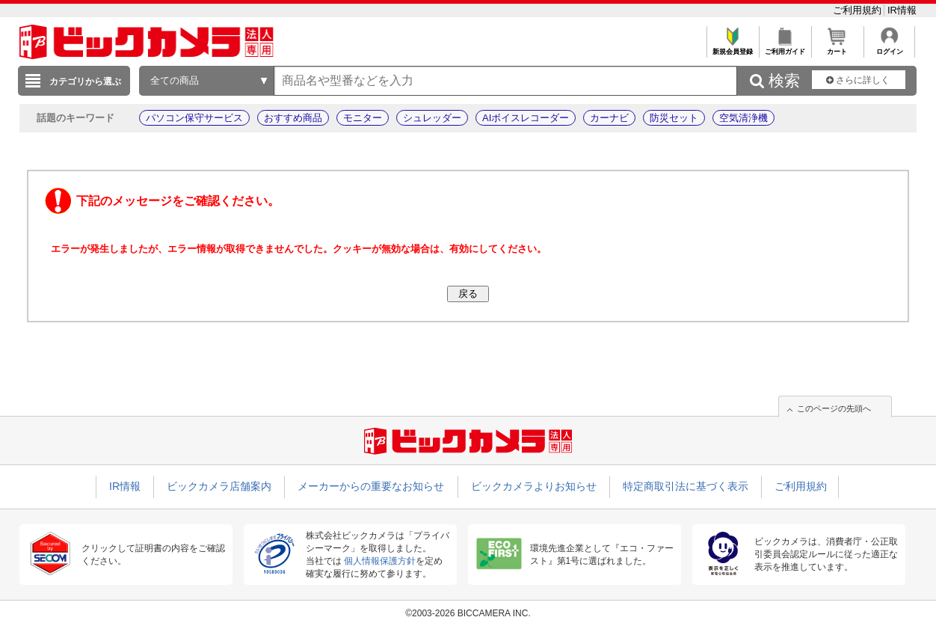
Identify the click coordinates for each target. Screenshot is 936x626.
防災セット (674, 117)
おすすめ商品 (293, 117)
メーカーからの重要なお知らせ (371, 486)
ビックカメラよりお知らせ (534, 486)
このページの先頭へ (834, 408)
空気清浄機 (743, 117)
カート (837, 47)
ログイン (889, 47)
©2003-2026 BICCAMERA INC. (468, 613)
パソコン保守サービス (194, 117)
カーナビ (609, 117)
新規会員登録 (732, 47)
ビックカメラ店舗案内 (219, 486)
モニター (362, 117)
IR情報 (902, 10)
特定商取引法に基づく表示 (685, 486)
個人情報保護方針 (380, 561)
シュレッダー (432, 117)
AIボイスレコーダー (525, 117)
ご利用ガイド (784, 47)
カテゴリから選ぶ (85, 81)
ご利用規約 (858, 10)
